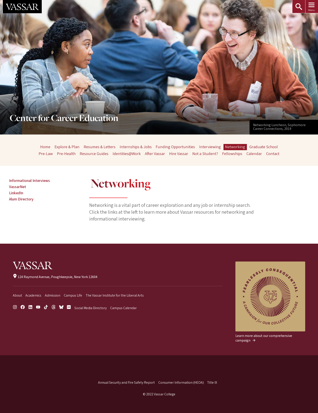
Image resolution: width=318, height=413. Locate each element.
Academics (33, 295)
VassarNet (17, 187)
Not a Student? (205, 154)
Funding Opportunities (175, 147)
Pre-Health (66, 154)
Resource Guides (94, 154)
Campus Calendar (123, 308)
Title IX (212, 382)
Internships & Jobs (136, 147)
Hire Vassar (178, 154)
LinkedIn (16, 193)
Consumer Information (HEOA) (181, 382)
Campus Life (73, 295)
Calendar (254, 154)
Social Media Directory (90, 308)
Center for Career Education (64, 118)
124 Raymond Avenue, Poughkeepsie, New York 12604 (55, 277)
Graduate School (263, 147)
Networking (235, 147)
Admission (52, 295)
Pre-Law (46, 154)
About (17, 295)
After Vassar (155, 154)
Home (45, 147)
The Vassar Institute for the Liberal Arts (115, 295)
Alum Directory (21, 199)
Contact (272, 154)
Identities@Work (127, 154)
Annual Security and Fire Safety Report (126, 382)
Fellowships (232, 154)
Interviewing (210, 147)
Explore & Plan (67, 147)
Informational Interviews (29, 180)
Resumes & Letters (99, 147)
